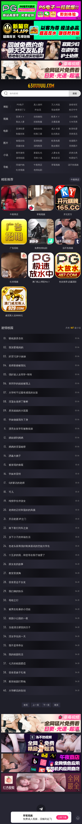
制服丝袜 (20, 133)
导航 (5, 167)
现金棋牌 (55, 109)
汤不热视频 (73, 164)
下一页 (46, 704)
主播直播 (55, 121)
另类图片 (73, 145)
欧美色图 (55, 140)
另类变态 (73, 133)
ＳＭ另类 (73, 121)
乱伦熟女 (55, 133)
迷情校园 (20, 157)
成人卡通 (55, 128)
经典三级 (38, 133)
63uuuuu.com (41, 86)
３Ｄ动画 (73, 116)
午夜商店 (38, 164)
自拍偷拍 (38, 116)
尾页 (56, 704)
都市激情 (20, 152)
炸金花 (38, 109)
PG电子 (20, 104)
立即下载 (62, 817)
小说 (5, 155)
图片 (5, 142)
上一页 (36, 704)
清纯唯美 (38, 145)
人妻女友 (55, 152)
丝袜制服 (38, 121)
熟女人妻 (20, 121)
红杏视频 (20, 169)
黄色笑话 (55, 157)
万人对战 (55, 104)
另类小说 (38, 157)
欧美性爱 (73, 128)
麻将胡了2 (20, 109)
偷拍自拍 (38, 128)
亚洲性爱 (20, 128)
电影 (5, 130)
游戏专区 (73, 104)
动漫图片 (73, 140)
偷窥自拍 (20, 140)
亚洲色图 (38, 140)
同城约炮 (20, 164)
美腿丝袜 (20, 145)
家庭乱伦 (38, 152)
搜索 (75, 93)
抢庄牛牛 (73, 109)
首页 (26, 704)
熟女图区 (55, 145)
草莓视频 (55, 164)
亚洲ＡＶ (20, 116)
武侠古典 (73, 152)
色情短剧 (38, 169)
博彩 (5, 106)
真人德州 (38, 104)
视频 (5, 118)
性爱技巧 (73, 157)
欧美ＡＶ (55, 116)
